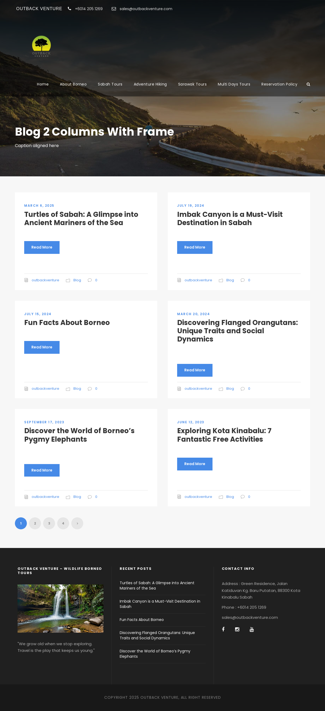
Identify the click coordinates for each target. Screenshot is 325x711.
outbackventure (45, 280)
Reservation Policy (279, 84)
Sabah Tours (110, 84)
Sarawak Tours (192, 84)
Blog (77, 280)
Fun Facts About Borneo (67, 322)
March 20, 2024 (193, 314)
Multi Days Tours (234, 84)
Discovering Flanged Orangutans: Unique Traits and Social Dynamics (237, 331)
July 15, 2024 (38, 314)
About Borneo (73, 84)
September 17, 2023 (44, 422)
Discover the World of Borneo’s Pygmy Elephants (79, 435)
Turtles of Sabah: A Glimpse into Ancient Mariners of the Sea (81, 218)
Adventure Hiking (150, 84)
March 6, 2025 (39, 205)
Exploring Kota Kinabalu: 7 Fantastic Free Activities (224, 435)
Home (43, 84)
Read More (41, 247)
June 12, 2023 (191, 422)
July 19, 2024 (191, 205)
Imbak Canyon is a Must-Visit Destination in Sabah (230, 218)
